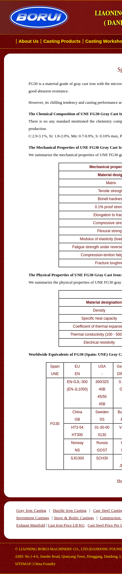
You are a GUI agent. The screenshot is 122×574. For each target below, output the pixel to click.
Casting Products (62, 41)
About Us (29, 41)
